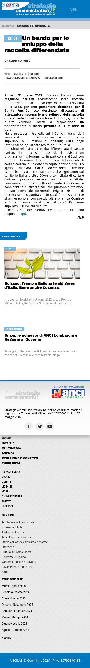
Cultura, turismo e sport (16, 552)
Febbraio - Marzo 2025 (16, 592)
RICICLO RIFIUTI (53, 78)
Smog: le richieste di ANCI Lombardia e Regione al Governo (40, 337)
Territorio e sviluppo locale (18, 522)
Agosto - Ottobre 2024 (15, 630)
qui (23, 214)
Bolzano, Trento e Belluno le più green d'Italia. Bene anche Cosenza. (39, 285)
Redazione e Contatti (20, 458)
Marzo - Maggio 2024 (15, 617)
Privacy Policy (11, 471)
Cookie (6, 476)
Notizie (8, 443)
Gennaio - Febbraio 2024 (17, 611)
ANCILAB (16, 660)
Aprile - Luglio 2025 (14, 598)
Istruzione (8, 547)
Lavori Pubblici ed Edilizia (17, 567)
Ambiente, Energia (13, 532)
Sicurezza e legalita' (14, 557)
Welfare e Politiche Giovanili (19, 562)
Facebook (8, 506)
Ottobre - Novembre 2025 (17, 604)
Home (6, 438)
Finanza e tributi (12, 527)
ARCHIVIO (8, 638)
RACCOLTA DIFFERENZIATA (23, 78)
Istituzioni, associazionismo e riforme (25, 542)
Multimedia (11, 448)
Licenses (7, 486)
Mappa (6, 491)
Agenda (8, 453)
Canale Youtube (12, 496)
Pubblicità (11, 463)
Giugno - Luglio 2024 (14, 623)
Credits (6, 481)
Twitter (6, 501)
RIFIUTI (34, 74)
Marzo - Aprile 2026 (14, 586)
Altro (5, 572)
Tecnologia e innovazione (17, 537)
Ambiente (20, 74)
